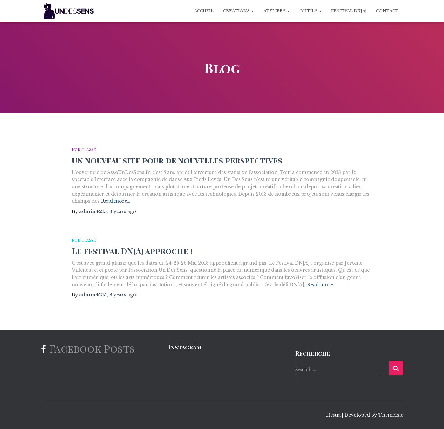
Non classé (84, 149)
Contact (387, 11)
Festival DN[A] (348, 11)
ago (122, 211)
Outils (310, 11)
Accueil (204, 11)
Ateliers (276, 11)
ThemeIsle (390, 415)
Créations (238, 11)
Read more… (115, 201)
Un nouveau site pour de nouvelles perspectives (177, 160)
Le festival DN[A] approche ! (132, 251)
